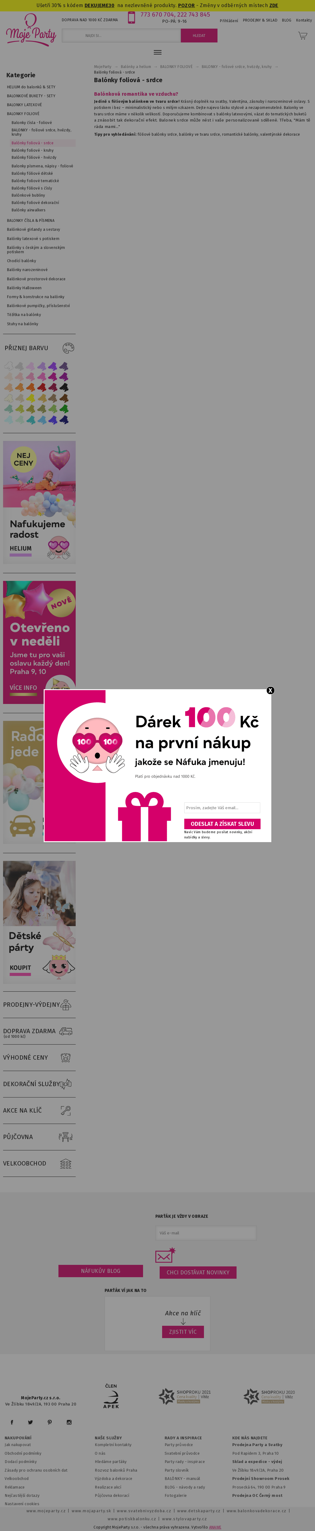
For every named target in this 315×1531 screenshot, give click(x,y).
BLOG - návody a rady (185, 1487)
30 (111, 5)
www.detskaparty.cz (199, 1511)
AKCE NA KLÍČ (39, 1110)
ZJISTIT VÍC (183, 1332)
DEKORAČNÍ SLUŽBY (39, 1084)
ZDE (273, 5)
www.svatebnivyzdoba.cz (144, 1511)
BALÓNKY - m (177, 1478)
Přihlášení (229, 21)
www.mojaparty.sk (91, 1511)
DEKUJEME (97, 5)
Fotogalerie (176, 1495)
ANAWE (215, 1527)
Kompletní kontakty (113, 1444)
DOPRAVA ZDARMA (39, 1031)
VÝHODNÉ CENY (39, 1058)
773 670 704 (157, 14)
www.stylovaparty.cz (184, 1519)
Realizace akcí (108, 1487)
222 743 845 (193, 14)
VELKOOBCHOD (39, 1163)
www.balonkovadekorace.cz (257, 1511)
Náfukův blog (101, 1271)
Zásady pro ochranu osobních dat (36, 1470)
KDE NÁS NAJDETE (250, 1438)
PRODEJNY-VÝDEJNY (39, 1005)
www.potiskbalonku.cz (132, 1519)
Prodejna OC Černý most (257, 1495)
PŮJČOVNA (39, 1137)
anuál (195, 1478)
